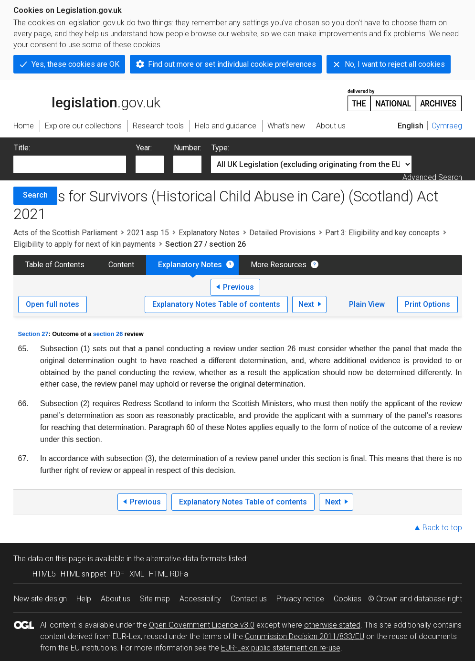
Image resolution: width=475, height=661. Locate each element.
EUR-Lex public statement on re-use (280, 647)
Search (35, 194)
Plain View (367, 304)
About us (115, 598)
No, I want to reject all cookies (395, 64)
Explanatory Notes (209, 232)
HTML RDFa (168, 573)
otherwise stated (332, 625)
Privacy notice (300, 598)
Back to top (442, 527)
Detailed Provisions (282, 232)
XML (136, 573)
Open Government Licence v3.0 (201, 625)
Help (83, 598)
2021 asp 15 (148, 232)
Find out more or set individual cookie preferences (232, 64)
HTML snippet (83, 573)
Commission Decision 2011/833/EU (304, 636)
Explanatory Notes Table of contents (216, 304)
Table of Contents (54, 264)
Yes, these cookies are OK (75, 64)
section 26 (108, 333)
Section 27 (33, 333)
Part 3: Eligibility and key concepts (382, 232)
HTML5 (44, 573)
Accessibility (200, 598)
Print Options (427, 304)
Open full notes (52, 304)
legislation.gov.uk (86, 99)
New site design (40, 598)
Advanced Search (432, 177)
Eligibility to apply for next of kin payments (84, 244)
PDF (118, 573)
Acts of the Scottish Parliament (65, 232)
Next (306, 304)
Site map (155, 598)
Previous (238, 287)
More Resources (278, 264)
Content (121, 264)
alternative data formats (186, 558)
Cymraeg (447, 125)
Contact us (249, 598)
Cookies (347, 598)
